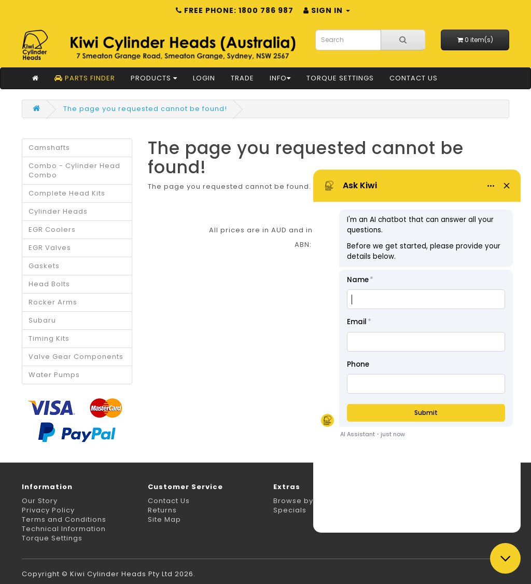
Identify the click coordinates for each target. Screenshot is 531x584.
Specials (289, 510)
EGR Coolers (52, 229)
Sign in (326, 10)
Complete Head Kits (67, 193)
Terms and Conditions (64, 519)
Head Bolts (49, 284)
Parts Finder (84, 78)
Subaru (42, 320)
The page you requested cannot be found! (145, 109)
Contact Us (413, 78)
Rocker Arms (53, 302)
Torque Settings (340, 78)
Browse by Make (304, 501)
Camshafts (49, 147)
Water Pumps (54, 375)
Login (204, 78)
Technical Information (64, 529)
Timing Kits (49, 338)
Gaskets (44, 266)
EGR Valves (50, 248)
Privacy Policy (48, 510)
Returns (162, 510)
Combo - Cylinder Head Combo (74, 170)
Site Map (164, 519)
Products (154, 78)
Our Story (40, 501)
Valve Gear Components (76, 356)
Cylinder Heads (58, 211)
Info (280, 78)
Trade (242, 78)
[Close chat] (505, 558)
